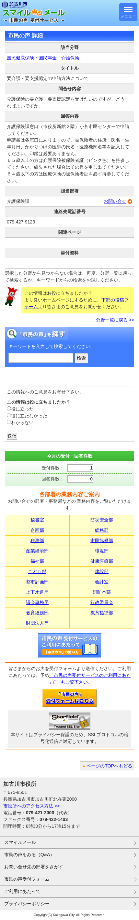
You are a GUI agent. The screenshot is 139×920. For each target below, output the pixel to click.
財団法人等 (37, 623)
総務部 (102, 530)
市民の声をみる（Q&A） (29, 854)
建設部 (102, 571)
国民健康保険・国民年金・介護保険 (43, 57)
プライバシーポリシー (27, 903)
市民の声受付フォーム (27, 879)
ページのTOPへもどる (109, 765)
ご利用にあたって (22, 891)
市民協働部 (101, 540)
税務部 (37, 540)
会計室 (102, 581)
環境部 (102, 550)
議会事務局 (37, 602)
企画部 (37, 530)
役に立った (20, 408)
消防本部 (102, 592)
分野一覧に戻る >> (115, 319)
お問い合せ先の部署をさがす (33, 866)
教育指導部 (101, 612)
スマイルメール (20, 842)
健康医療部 (101, 561)
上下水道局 (37, 592)
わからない (20, 422)
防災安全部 (101, 519)
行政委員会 (101, 602)
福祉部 (37, 561)
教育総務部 (37, 612)
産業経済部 (37, 550)
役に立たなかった (27, 415)
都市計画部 (37, 581)
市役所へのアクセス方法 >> (31, 805)
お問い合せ (115, 201)
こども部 (37, 571)
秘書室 (37, 519)
